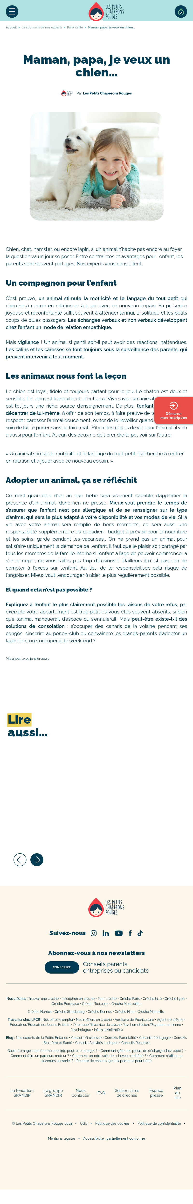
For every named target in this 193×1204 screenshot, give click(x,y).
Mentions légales (62, 1138)
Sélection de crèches (181, 11)
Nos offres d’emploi (57, 1020)
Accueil (106, 11)
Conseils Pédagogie (155, 1038)
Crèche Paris (130, 999)
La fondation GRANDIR (22, 1093)
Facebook (130, 933)
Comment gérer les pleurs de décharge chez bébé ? (143, 1051)
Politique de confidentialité (159, 1123)
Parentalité (75, 27)
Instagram (94, 933)
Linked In (106, 933)
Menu (12, 11)
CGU (84, 1123)
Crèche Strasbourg (70, 1012)
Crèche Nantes (40, 1012)
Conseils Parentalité (120, 1038)
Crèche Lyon (175, 999)
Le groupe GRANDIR (53, 1093)
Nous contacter (81, 1093)
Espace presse (156, 1093)
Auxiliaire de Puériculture (134, 1020)
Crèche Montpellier (126, 1004)
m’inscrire (62, 967)
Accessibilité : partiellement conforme (114, 1138)
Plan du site (177, 1093)
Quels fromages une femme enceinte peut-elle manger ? (52, 1051)
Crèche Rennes (100, 1012)
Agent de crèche (170, 1020)
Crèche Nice (124, 1012)
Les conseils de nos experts (42, 27)
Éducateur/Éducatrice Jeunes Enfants (40, 1025)
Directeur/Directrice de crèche (98, 1025)
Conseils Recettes (135, 1043)
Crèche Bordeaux (65, 1004)
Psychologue (80, 1030)
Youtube (119, 933)
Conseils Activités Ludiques (96, 1043)
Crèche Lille (152, 999)
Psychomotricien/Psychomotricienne (152, 1025)
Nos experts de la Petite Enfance (42, 1038)
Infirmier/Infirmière (108, 1030)
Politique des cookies (112, 1123)
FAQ (101, 1093)
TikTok (140, 933)
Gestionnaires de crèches (127, 1093)
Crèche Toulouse (95, 1004)
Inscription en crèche (78, 999)
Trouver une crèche (43, 999)
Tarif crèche (107, 999)
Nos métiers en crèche (94, 1020)
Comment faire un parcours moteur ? (40, 1056)
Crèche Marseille (151, 1012)
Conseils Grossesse (86, 1038)
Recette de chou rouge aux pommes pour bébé (114, 1061)
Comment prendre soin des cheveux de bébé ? (109, 1056)
